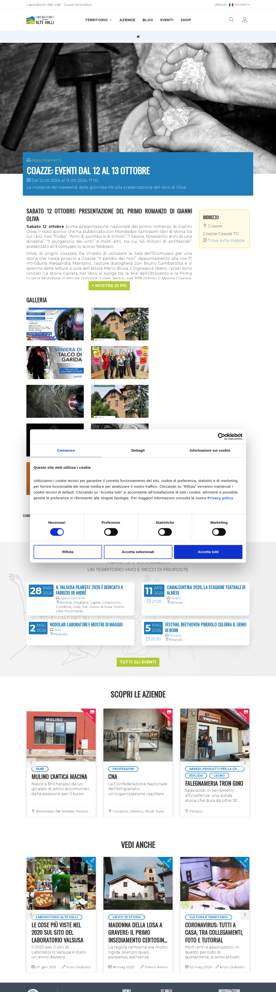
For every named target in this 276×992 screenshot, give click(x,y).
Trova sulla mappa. (224, 240)
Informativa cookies (227, 897)
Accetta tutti (208, 552)
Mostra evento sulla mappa (138, 419)
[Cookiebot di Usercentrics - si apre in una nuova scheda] (221, 436)
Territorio (98, 20)
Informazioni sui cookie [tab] (210, 450)
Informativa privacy (227, 886)
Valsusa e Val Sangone (171, 886)
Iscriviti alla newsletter (44, 919)
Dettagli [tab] (138, 450)
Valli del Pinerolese (176, 895)
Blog (148, 20)
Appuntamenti (46, 160)
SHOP (185, 20)
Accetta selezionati (138, 552)
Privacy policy (220, 498)
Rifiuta (67, 552)
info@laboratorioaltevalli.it (54, 899)
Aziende (127, 20)
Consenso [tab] (66, 450)
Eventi (166, 20)
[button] (109, 285)
